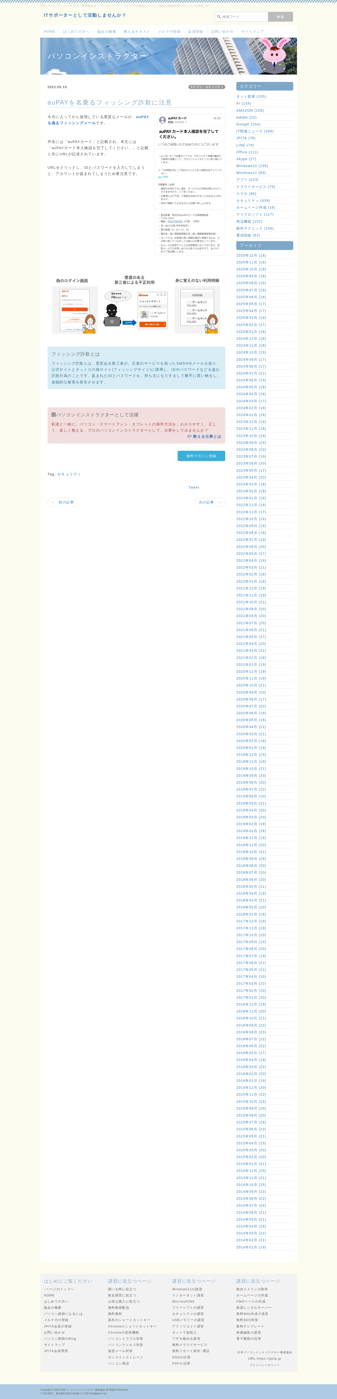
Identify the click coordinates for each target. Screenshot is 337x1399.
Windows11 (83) (251, 173)
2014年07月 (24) (251, 1205)
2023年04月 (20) (251, 477)
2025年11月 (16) (251, 262)
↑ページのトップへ (59, 1289)
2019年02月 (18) (251, 824)
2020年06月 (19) (251, 713)
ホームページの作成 (252, 1295)
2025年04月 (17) (251, 311)
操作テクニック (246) (255, 228)
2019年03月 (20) (251, 817)
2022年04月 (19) (251, 560)
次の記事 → (210, 502)
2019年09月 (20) (251, 775)
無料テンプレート (250, 1326)
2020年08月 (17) (251, 699)
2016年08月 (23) (251, 1032)
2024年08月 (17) (251, 366)
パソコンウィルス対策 (125, 1345)
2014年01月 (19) (251, 1247)
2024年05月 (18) (251, 387)
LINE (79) (245, 145)
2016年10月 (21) (251, 1018)
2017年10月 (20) (251, 935)
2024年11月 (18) (251, 345)
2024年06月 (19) (251, 380)
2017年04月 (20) (251, 977)
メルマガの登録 (56, 1320)
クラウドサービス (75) (255, 187)
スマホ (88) (246, 194)
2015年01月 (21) (251, 1164)
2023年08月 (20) (251, 449)
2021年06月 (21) (251, 630)
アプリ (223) (247, 180)
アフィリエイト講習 (188, 1326)
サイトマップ (252, 31)
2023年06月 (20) (251, 463)
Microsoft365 (183, 1301)
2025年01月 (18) (251, 332)
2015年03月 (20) (251, 1150)
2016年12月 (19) (251, 1004)
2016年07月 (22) (251, 1039)
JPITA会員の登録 (58, 1326)
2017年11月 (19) (251, 928)
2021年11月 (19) (251, 595)
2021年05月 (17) (251, 637)
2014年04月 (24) (251, 1226)
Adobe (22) (246, 117)
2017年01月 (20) (251, 997)
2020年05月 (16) (251, 720)
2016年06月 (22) (251, 1046)
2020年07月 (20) (251, 706)
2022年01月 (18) (251, 581)
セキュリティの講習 (188, 1314)
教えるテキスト (137, 31)
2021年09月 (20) (251, 609)
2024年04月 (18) (251, 394)
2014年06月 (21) (251, 1212)
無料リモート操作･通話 (191, 1351)
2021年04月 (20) (251, 644)
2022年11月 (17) (251, 512)
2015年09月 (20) (251, 1108)
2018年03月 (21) (251, 900)
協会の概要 (106, 31)
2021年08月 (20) (251, 616)
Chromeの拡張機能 (123, 1332)
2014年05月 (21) (251, 1219)
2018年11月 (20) (251, 845)
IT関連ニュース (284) (255, 131)
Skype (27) (246, 159)
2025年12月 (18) (251, 255)
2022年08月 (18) (251, 533)
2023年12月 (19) (251, 422)
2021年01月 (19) (251, 665)
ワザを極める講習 (186, 1338)
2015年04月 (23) (251, 1143)
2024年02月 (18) (251, 408)
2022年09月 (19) (251, 526)
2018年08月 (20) (251, 866)
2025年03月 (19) (251, 318)
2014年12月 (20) (251, 1171)
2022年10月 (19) (251, 519)
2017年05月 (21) (251, 970)
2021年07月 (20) (251, 623)
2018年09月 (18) (251, 859)
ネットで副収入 (184, 1332)
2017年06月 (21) (251, 963)
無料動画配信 (118, 1307)
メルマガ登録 (169, 31)
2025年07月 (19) (251, 290)
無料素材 (115, 1314)
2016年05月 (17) (251, 1053)
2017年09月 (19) (251, 942)
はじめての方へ (76, 31)
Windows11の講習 (187, 1289)
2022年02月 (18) (251, 574)
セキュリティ (69, 474)
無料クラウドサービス (190, 1345)
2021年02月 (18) (251, 658)
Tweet (193, 487)
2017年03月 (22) (251, 983)
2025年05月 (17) (251, 304)
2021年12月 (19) (251, 588)
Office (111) (247, 152)
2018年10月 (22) (251, 852)
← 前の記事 (62, 502)
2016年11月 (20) (251, 1011)
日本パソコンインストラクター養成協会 (82, 1389)
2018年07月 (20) (251, 872)
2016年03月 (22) (251, 1067)
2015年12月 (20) (251, 1087)
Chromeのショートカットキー (132, 1326)
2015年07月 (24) (251, 1122)
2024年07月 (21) (251, 373)
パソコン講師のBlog (60, 1338)
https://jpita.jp (269, 1358)
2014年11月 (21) (251, 1178)
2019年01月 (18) (251, 831)
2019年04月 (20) (251, 810)
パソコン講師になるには (63, 1314)
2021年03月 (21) (251, 651)
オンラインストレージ (125, 1357)
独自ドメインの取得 (252, 1289)
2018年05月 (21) (251, 886)
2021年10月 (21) (251, 602)
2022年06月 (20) (251, 547)
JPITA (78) (246, 138)
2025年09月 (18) (251, 276)
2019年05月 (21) (251, 803)
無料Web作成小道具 (252, 1314)
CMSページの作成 (251, 1301)
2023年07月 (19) (251, 456)
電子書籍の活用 (248, 1338)
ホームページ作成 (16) (255, 207)
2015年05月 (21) (251, 1136)
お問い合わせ (222, 31)
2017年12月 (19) (251, 921)
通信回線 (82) (248, 235)
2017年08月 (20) (251, 949)
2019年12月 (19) (251, 755)
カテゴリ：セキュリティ (207, 86)
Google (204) (248, 124)
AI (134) (243, 103)
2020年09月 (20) (251, 692)
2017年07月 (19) (251, 956)
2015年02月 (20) (251, 1157)
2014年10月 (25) (251, 1185)
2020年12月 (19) (251, 671)
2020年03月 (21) (251, 734)
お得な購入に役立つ (124, 1301)
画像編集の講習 (248, 1332)
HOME (50, 31)
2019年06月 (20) (251, 796)
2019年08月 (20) (251, 782)
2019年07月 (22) (251, 789)
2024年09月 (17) (251, 359)
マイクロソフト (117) (255, 214)
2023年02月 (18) (251, 491)
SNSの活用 (181, 1357)
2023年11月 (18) (251, 429)
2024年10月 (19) (251, 352)
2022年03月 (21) (251, 567)
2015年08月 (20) (251, 1115)
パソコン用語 (118, 1363)
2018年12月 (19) (251, 838)
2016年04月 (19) (251, 1060)
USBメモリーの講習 (188, 1320)
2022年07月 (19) (251, 540)
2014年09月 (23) (251, 1192)
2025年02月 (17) (251, 325)
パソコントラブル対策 (125, 1338)
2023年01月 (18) (251, 498)
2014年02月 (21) (251, 1240)
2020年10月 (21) (251, 685)
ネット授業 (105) (251, 96)
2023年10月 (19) (251, 436)
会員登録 (195, 31)
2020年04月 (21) (251, 727)
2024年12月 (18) (251, 339)
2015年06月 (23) (251, 1129)
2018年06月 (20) (251, 880)
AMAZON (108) (250, 110)
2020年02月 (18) (251, 741)
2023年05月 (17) (251, 470)
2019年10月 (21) (251, 769)
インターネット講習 (188, 1295)
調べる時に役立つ (122, 1289)
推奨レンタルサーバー (254, 1307)
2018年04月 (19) (251, 893)
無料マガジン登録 (201, 456)
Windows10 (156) (252, 166)
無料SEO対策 (247, 1320)
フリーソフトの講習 (188, 1307)
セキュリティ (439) (253, 200)
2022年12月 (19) (251, 505)
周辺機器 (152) (249, 221)
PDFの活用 (181, 1363)
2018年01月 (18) (251, 914)
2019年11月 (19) (251, 761)
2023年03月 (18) (251, 484)
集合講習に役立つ (122, 1295)
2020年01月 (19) (251, 748)
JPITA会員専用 (56, 1351)
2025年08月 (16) (251, 283)
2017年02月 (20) (251, 991)
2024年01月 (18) (251, 415)
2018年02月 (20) (251, 907)
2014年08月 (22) (251, 1198)
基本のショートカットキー (129, 1320)
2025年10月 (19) (251, 269)
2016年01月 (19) (251, 1081)
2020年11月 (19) (251, 678)
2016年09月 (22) (251, 1025)
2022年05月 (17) (251, 554)
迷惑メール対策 (120, 1351)
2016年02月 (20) (251, 1074)
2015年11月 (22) (251, 1094)
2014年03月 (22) (251, 1233)
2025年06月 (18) (251, 297)
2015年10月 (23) (251, 1102)
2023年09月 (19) (251, 443)
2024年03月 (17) (251, 401)
